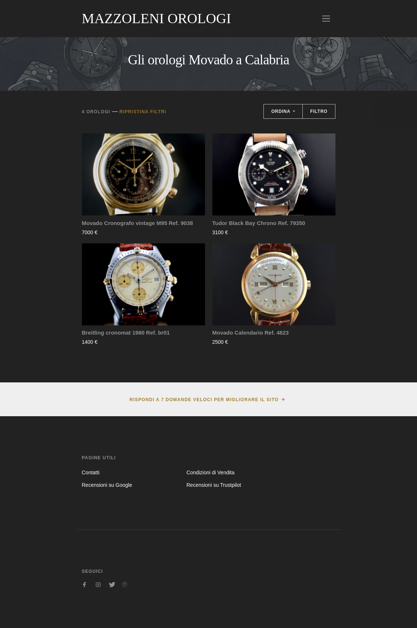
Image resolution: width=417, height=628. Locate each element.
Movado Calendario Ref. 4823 (250, 332)
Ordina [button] (281, 111)
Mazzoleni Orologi (156, 18)
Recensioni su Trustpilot (213, 485)
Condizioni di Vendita (210, 472)
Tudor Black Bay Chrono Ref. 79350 (258, 223)
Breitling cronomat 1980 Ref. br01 (126, 332)
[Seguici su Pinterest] (124, 584)
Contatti (91, 472)
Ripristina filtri (142, 111)
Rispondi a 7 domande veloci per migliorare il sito (204, 399)
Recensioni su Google (107, 485)
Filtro (318, 111)
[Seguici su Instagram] (98, 584)
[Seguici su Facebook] (84, 584)
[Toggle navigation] (326, 18)
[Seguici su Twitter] (111, 584)
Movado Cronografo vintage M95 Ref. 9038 (137, 223)
